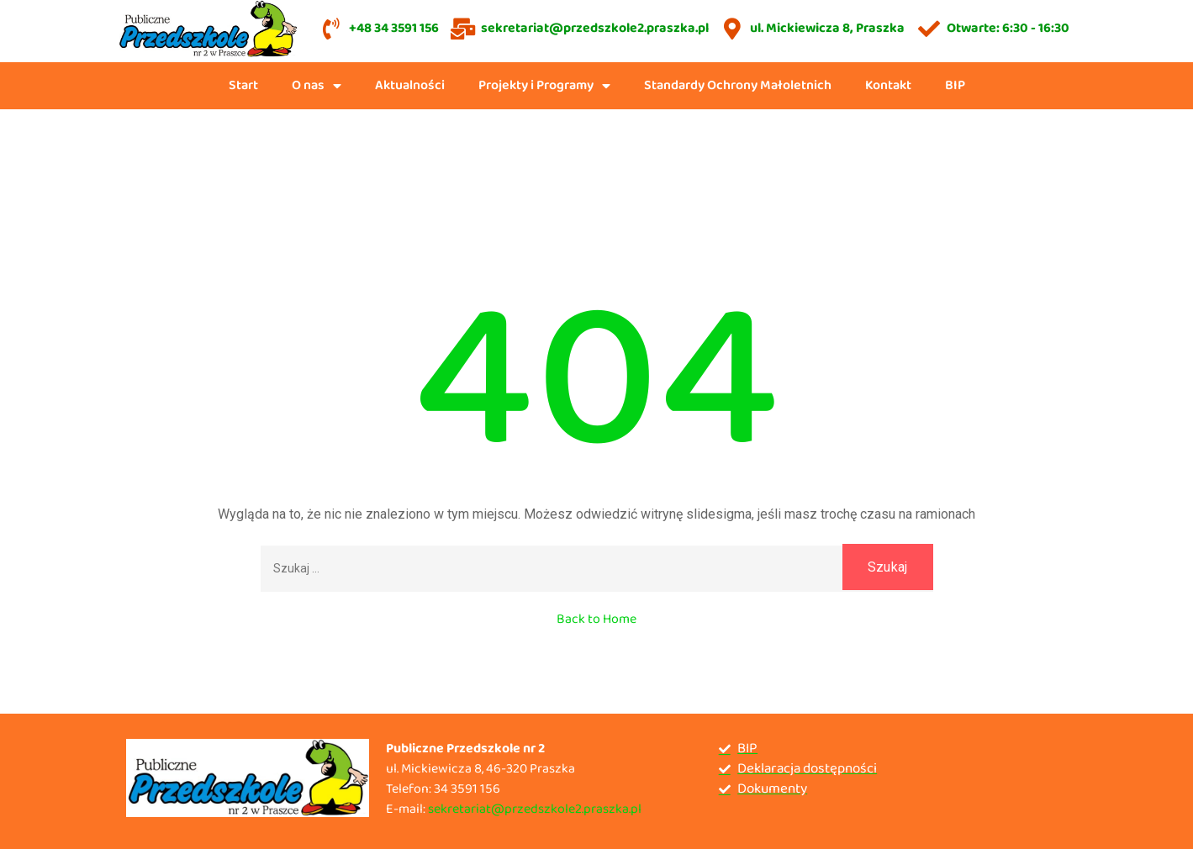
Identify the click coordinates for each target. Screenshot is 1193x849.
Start (243, 85)
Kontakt (888, 85)
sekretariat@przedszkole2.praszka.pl (534, 809)
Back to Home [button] (596, 619)
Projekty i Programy (544, 86)
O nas (316, 86)
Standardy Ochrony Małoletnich (737, 85)
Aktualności (410, 85)
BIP (955, 85)
